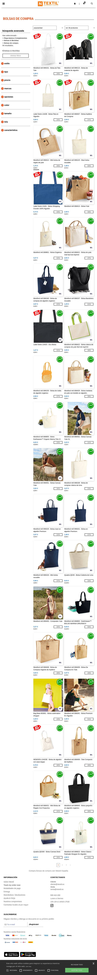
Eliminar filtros (15, 56)
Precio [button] (7, 80)
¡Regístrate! (34, 924)
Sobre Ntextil (9, 882)
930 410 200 (55, 895)
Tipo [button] (6, 72)
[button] (75, 4)
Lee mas (28, 966)
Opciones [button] (8, 97)
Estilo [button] (7, 63)
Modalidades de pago (12, 888)
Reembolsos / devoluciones (14, 895)
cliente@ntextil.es (57, 884)
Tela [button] (6, 122)
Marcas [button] (7, 88)
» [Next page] (70, 865)
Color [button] (6, 105)
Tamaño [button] (7, 113)
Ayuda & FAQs (9, 898)
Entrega (7, 892)
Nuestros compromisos (13, 901)
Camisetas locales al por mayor (16, 905)
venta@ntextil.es (57, 889)
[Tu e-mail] (15, 924)
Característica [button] (10, 130)
